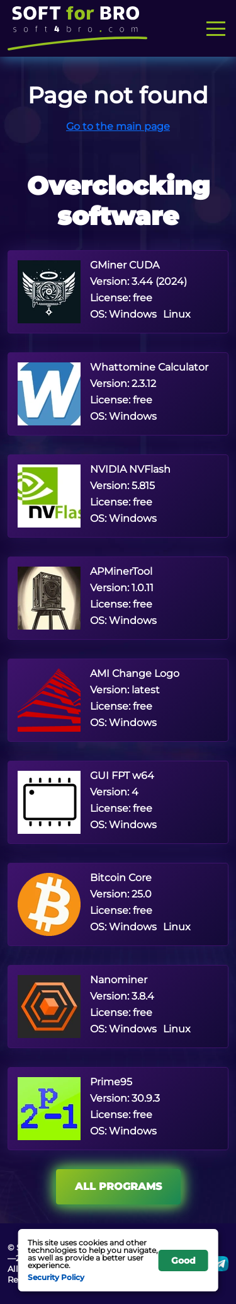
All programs (118, 1186)
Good (183, 1260)
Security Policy (56, 1276)
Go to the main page (118, 126)
